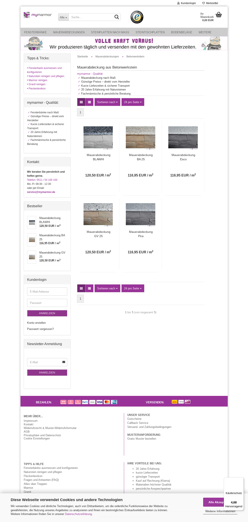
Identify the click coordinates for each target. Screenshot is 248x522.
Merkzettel (210, 3)
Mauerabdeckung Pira (141, 234)
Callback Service (137, 422)
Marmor (28, 487)
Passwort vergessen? (40, 329)
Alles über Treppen (35, 484)
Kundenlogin (186, 3)
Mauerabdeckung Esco (183, 157)
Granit (27, 491)
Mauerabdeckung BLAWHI (98, 157)
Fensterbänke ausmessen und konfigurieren (51, 468)
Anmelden (47, 313)
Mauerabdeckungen (69, 32)
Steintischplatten (150, 32)
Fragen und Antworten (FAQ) (41, 479)
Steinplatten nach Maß (110, 32)
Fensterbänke (35, 32)
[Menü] (241, 480)
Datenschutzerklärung (78, 514)
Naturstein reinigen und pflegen (43, 472)
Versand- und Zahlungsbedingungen (149, 427)
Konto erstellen (36, 322)
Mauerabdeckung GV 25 (98, 234)
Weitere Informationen (220, 511)
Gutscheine (134, 418)
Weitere (205, 32)
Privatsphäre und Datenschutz (42, 435)
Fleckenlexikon (33, 476)
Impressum (31, 420)
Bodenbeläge (181, 32)
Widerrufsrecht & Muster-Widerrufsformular (50, 428)
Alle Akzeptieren (220, 502)
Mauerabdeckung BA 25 (141, 157)
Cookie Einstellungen (37, 438)
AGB (27, 431)
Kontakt (28, 424)
